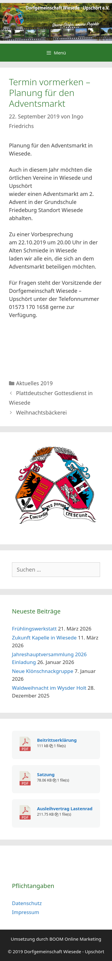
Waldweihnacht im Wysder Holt (49, 687)
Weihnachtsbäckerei (41, 412)
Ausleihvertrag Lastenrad (64, 808)
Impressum (25, 912)
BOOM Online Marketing (76, 939)
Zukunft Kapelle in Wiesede (44, 637)
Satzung (46, 774)
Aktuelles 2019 (34, 383)
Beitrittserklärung (57, 740)
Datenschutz (27, 903)
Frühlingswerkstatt (34, 628)
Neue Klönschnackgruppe (42, 671)
